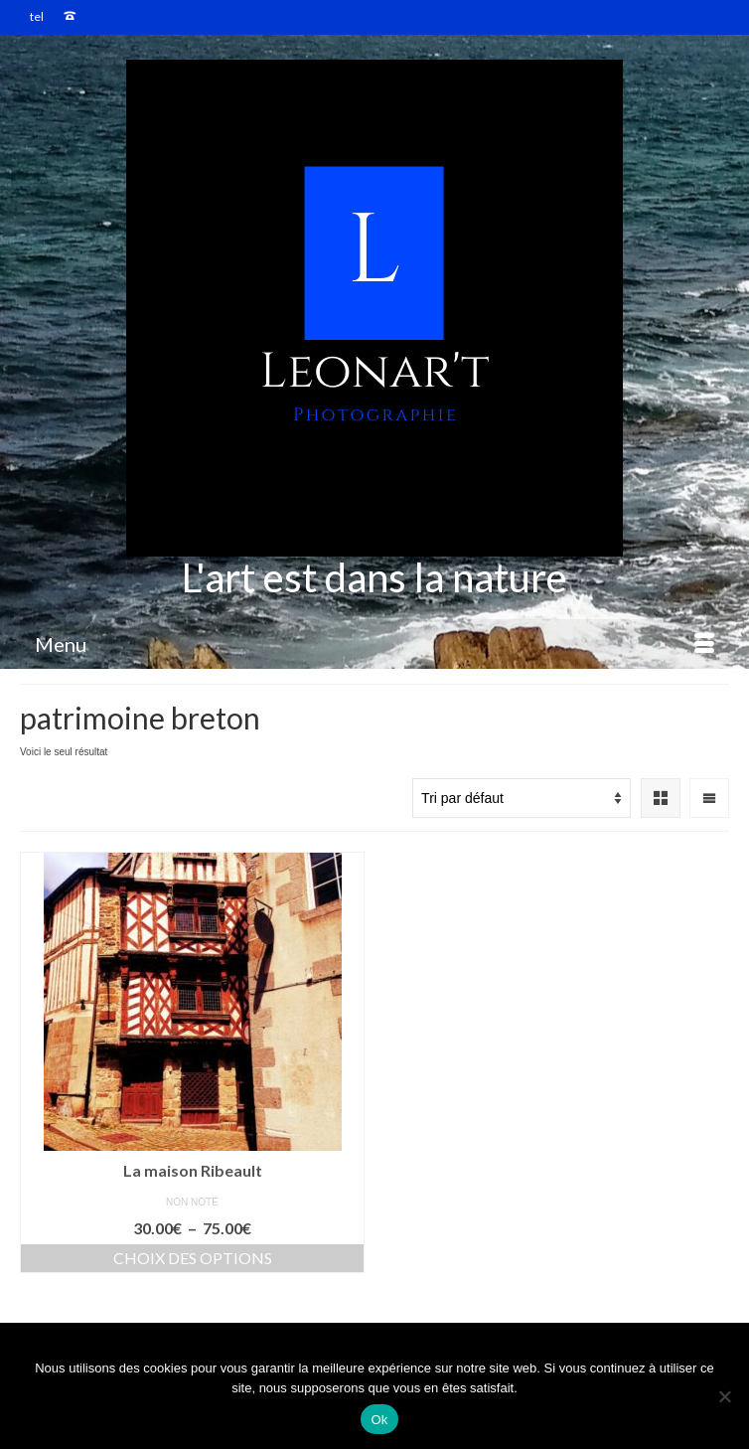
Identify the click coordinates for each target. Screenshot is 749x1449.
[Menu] (374, 644)
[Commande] (521, 798)
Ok (379, 1419)
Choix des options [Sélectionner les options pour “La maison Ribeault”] (192, 1257)
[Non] (724, 1396)
